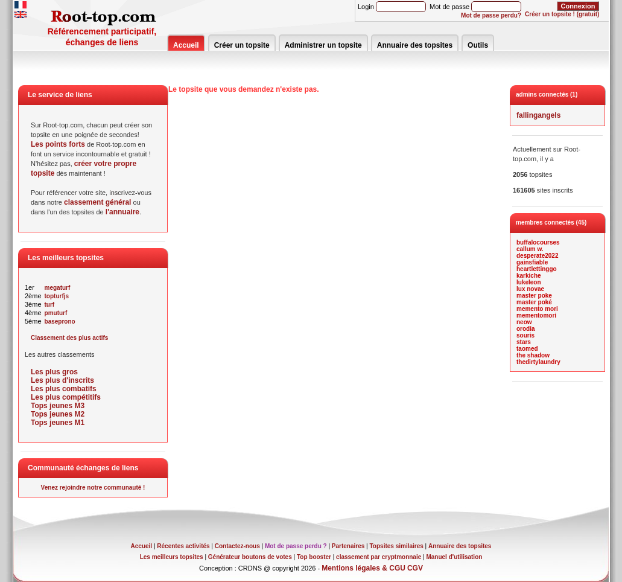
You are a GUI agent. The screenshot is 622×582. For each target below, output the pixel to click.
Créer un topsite (242, 45)
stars (523, 342)
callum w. (530, 249)
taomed (527, 348)
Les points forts (58, 144)
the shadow (533, 355)
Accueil (186, 45)
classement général (97, 202)
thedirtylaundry (538, 362)
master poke (534, 295)
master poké (534, 302)
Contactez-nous (237, 546)
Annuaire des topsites (414, 45)
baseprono (60, 321)
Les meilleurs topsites (171, 557)
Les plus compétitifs (66, 397)
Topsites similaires (397, 546)
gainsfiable (532, 262)
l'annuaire (122, 212)
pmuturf (56, 313)
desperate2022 (537, 255)
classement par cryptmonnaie (378, 557)
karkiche (528, 275)
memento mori (537, 308)
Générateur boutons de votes (250, 557)
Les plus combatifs (64, 389)
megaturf (58, 287)
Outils (478, 45)
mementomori (536, 315)
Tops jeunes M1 (57, 422)
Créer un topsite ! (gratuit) (562, 14)
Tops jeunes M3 (57, 405)
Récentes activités (183, 546)
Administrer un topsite (323, 45)
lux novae (530, 289)
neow (524, 322)
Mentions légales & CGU (363, 568)
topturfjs (57, 296)
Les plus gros (54, 372)
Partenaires (348, 546)
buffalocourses (538, 242)
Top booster (314, 557)
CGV (415, 568)
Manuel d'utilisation (454, 557)
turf (50, 304)
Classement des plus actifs (69, 337)
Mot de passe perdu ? (296, 546)
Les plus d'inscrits (62, 380)
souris (525, 335)
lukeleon (528, 282)
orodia (525, 328)
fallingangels (538, 115)
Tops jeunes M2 (57, 414)
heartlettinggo (536, 269)
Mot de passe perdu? (491, 15)
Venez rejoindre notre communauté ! (93, 487)
